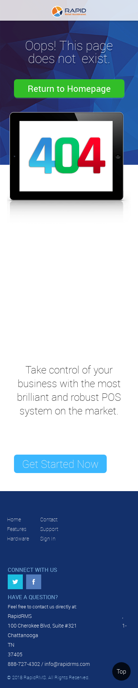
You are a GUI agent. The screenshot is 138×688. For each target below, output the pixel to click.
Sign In (48, 538)
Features (16, 528)
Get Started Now (60, 464)
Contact (48, 519)
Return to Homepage (69, 88)
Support (49, 528)
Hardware (18, 538)
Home (14, 519)
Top (121, 671)
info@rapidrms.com (67, 663)
